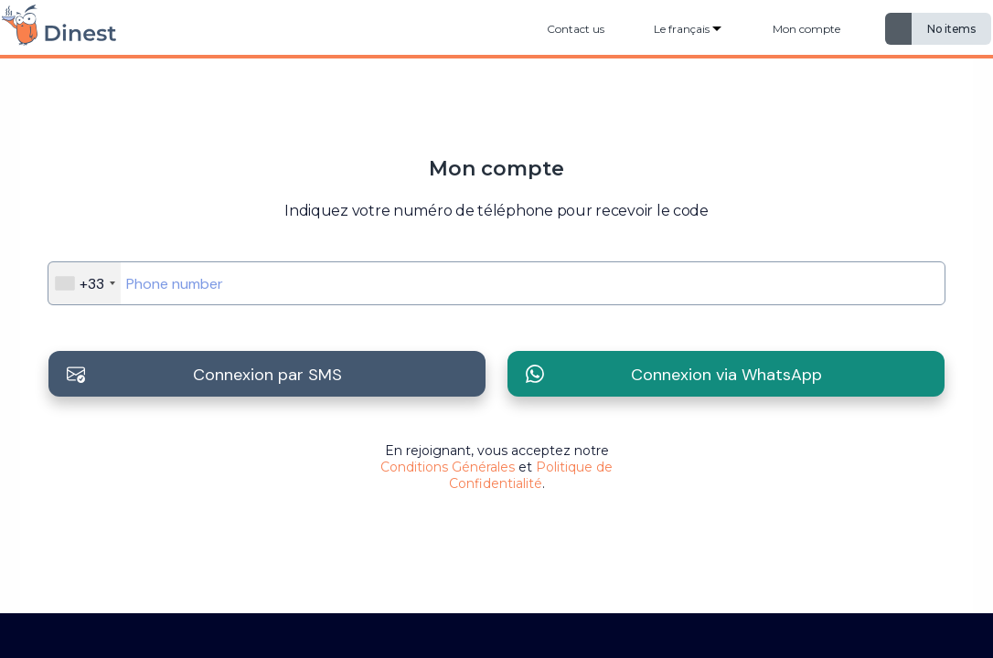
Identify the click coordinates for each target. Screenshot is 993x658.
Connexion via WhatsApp (726, 375)
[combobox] (84, 283)
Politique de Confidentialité (531, 475)
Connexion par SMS (267, 375)
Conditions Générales (447, 467)
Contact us (575, 29)
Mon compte (806, 29)
